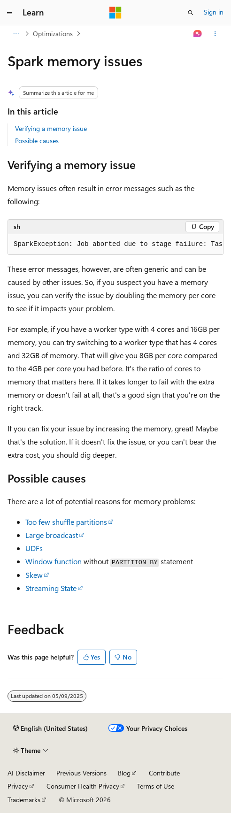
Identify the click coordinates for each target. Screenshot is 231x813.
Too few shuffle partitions (66, 522)
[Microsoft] (115, 13)
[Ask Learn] (198, 33)
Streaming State (51, 588)
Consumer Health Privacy (82, 786)
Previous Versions (81, 772)
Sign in (213, 12)
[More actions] (215, 33)
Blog (124, 772)
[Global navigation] (9, 12)
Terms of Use (155, 786)
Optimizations (53, 33)
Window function (53, 561)
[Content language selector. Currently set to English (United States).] (50, 728)
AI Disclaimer (26, 772)
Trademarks (24, 799)
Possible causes (37, 140)
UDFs (34, 548)
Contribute (164, 772)
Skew (34, 575)
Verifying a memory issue (51, 128)
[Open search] (190, 12)
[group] (115, 244)
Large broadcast (51, 535)
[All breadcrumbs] (16, 33)
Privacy (18, 786)
